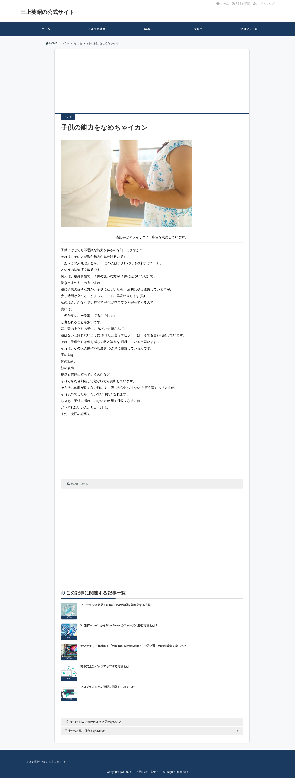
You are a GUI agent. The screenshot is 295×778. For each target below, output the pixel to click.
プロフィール (249, 29)
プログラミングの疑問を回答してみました (107, 686)
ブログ (198, 29)
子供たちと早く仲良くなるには (85, 731)
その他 (74, 483)
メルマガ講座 (96, 29)
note (147, 29)
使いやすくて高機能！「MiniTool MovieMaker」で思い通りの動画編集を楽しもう (133, 646)
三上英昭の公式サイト (47, 12)
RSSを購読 (242, 3)
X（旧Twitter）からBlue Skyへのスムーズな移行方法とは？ (119, 625)
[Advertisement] (152, 84)
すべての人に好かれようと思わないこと (96, 722)
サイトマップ (264, 3)
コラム (84, 483)
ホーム (222, 3)
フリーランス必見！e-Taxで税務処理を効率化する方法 (115, 605)
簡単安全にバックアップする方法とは (104, 666)
